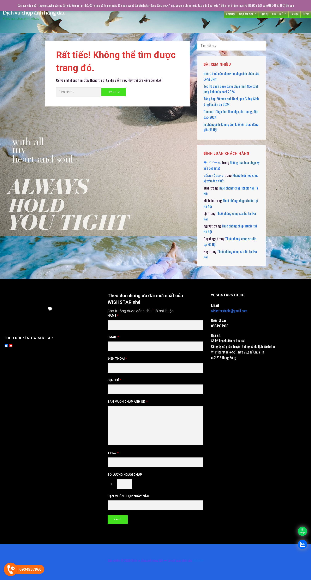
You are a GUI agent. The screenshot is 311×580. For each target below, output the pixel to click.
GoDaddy (198, 560)
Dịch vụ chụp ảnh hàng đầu (34, 12)
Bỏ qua (290, 5)
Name (113, 315)
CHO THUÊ (279, 14)
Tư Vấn (305, 14)
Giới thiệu (230, 14)
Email (113, 337)
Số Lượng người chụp (125, 474)
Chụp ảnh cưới (248, 14)
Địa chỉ (114, 380)
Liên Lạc (294, 14)
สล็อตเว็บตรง (214, 175)
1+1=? (113, 453)
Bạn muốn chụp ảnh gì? (128, 401)
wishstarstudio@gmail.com (229, 310)
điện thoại (117, 358)
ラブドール (212, 162)
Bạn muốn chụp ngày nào (128, 496)
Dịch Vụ (264, 14)
